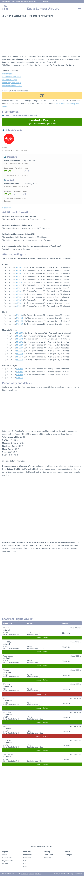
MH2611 (19, 339)
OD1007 (19, 375)
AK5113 (19, 276)
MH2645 (19, 360)
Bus (24, 863)
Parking (47, 852)
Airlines (5, 863)
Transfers (27, 857)
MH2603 (19, 333)
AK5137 (19, 300)
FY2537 (19, 324)
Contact (31, 874)
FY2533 (19, 318)
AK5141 (19, 306)
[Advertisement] (42, 37)
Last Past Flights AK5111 (12, 86)
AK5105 (19, 267)
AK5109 (19, 273)
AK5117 (19, 282)
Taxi (24, 860)
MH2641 (19, 357)
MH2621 (19, 345)
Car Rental (48, 855)
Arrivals (5, 855)
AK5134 (19, 294)
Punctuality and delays (11, 83)
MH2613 (19, 342)
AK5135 (19, 297)
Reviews (47, 857)
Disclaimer (24, 874)
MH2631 (19, 348)
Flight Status (7, 74)
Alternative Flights (9, 80)
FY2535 (19, 321)
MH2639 (19, 354)
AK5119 (19, 285)
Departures (6, 857)
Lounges (68, 855)
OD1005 (19, 372)
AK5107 (19, 270)
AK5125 (19, 288)
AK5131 (19, 291)
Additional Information (11, 77)
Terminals (27, 852)
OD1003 (19, 369)
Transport (27, 855)
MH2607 (19, 336)
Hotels (67, 852)
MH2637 (19, 351)
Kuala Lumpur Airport (43, 8)
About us (38, 874)
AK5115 (19, 279)
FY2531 (19, 315)
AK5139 (19, 303)
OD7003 (19, 378)
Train (25, 866)
